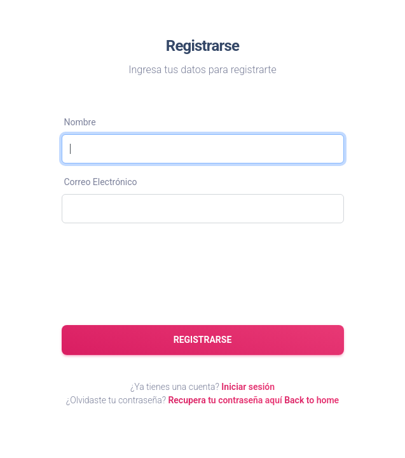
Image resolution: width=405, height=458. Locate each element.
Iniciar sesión (248, 387)
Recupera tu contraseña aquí (225, 400)
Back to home (311, 400)
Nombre (80, 122)
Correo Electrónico (100, 182)
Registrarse (203, 340)
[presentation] (158, 275)
